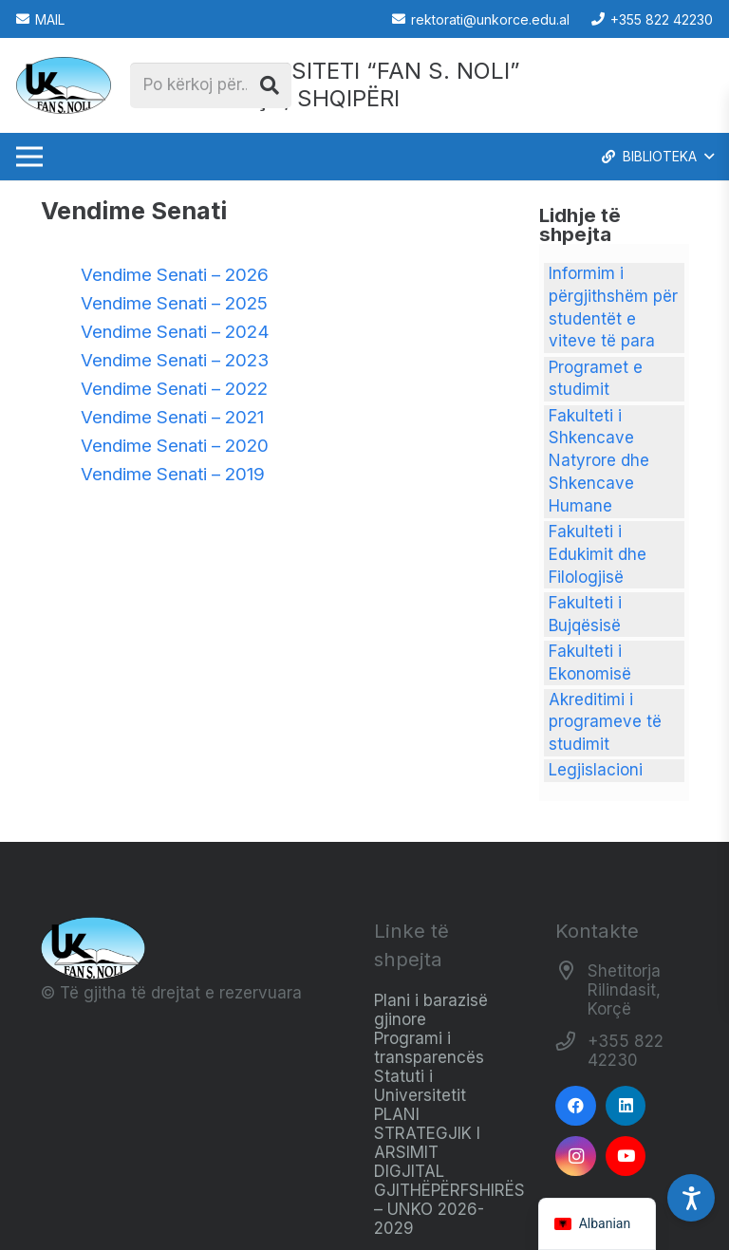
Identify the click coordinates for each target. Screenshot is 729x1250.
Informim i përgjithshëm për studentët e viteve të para (613, 307)
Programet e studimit (596, 379)
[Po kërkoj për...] (210, 85)
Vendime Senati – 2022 (174, 389)
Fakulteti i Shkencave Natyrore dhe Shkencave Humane (599, 460)
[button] (656, 156)
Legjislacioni (596, 769)
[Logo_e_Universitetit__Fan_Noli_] (63, 85)
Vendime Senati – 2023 (175, 360)
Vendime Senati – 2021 (172, 417)
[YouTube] (626, 1156)
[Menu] (29, 156)
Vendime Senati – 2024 (175, 332)
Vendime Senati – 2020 (175, 446)
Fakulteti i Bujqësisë (585, 614)
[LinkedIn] (626, 1106)
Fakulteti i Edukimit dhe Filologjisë (597, 554)
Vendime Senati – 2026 (175, 275)
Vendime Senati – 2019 (173, 474)
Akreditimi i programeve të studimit (605, 722)
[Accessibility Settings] (691, 1198)
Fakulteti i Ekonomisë (590, 662)
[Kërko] (269, 85)
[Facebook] (575, 1106)
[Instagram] (575, 1156)
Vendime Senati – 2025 (174, 303)
